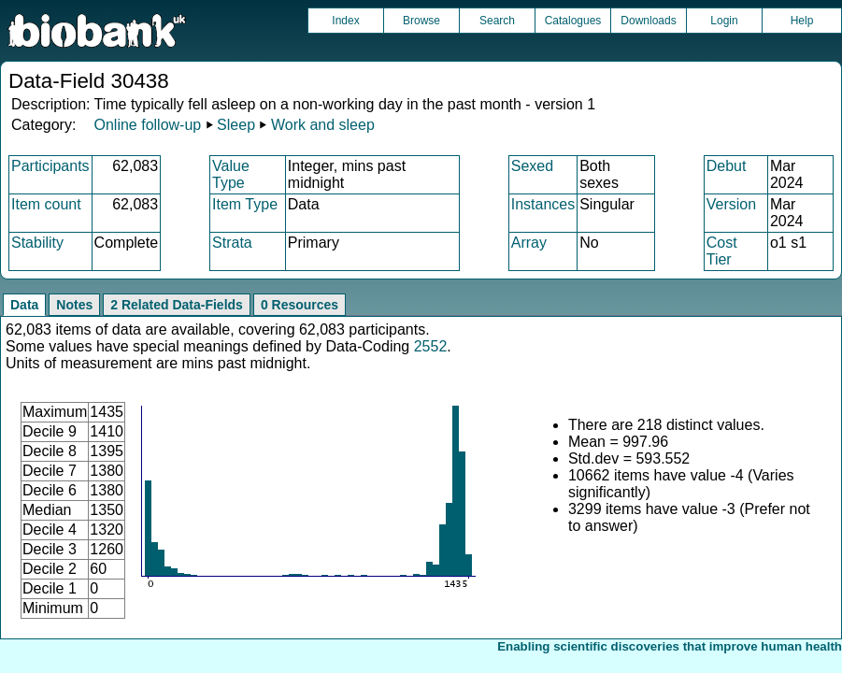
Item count (46, 204)
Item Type (245, 204)
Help (802, 20)
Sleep (236, 125)
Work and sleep (323, 125)
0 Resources (299, 304)
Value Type (231, 174)
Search (497, 20)
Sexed (532, 166)
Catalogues (573, 20)
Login (723, 20)
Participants (50, 166)
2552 (431, 346)
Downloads (648, 20)
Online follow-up (147, 125)
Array (529, 243)
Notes (74, 304)
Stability (37, 243)
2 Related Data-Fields (176, 304)
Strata (232, 243)
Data (24, 304)
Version (731, 204)
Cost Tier (721, 251)
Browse (421, 20)
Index (345, 20)
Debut (726, 166)
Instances (543, 204)
